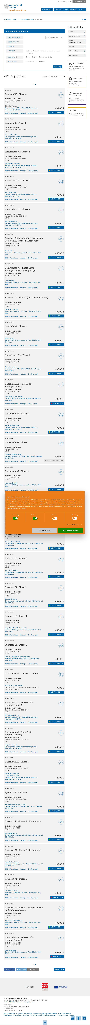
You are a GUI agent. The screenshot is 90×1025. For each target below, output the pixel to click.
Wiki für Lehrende (73, 55)
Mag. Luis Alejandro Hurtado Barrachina (17, 657)
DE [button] (68, 1)
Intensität (11, 51)
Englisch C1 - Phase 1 (15, 122)
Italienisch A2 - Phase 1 (16, 442)
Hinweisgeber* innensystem (32, 1013)
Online (28, 57)
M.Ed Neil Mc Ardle (11, 135)
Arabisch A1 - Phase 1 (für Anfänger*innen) (26, 297)
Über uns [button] (73, 9)
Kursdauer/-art (13, 42)
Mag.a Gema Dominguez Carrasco (15, 804)
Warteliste (56, 403)
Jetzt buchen (55, 112)
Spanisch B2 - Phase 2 (16, 644)
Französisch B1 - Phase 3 (17, 209)
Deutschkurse (72, 31)
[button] (58, 1)
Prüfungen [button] (59, 9)
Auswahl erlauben (44, 530)
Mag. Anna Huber (10, 192)
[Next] (35, 85)
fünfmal (30, 53)
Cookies (60, 1015)
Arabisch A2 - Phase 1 (16, 878)
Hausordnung (17, 1015)
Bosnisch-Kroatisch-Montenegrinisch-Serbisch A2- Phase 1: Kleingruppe (24, 239)
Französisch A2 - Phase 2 (17, 180)
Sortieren (45, 77)
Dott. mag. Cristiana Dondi (13, 454)
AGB (5, 1013)
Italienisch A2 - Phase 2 (17, 471)
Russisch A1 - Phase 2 (16, 558)
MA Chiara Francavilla (12, 425)
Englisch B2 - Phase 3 (16, 94)
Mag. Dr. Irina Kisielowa (12, 541)
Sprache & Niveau (14, 37)
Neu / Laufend (12, 61)
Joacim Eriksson (10, 280)
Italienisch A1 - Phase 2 (16, 413)
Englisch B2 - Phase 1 (15, 326)
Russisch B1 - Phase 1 (15, 587)
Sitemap (72, 1015)
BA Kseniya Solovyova (12, 715)
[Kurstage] (23, 113)
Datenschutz (11, 1013)
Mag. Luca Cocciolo (11, 483)
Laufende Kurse (40, 61)
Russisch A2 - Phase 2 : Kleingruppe (23, 821)
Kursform (12, 57)
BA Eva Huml (9, 338)
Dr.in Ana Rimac (10, 251)
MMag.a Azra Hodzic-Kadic (13, 920)
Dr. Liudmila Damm (11, 599)
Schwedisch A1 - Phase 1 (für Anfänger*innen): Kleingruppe (20, 269)
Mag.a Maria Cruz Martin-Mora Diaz (16, 628)
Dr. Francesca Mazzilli (12, 775)
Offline (34, 57)
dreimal (50, 51)
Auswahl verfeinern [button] (16, 31)
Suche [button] (62, 1)
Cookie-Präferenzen (73, 525)
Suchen (57, 67)
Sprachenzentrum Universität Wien (23, 19)
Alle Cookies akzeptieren (70, 530)
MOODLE (71, 46)
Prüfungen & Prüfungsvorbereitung (75, 41)
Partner (66, 1015)
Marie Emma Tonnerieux (12, 163)
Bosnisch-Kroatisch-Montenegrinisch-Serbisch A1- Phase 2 (24, 909)
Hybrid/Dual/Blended (45, 57)
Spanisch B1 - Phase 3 (16, 616)
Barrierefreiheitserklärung (49, 1013)
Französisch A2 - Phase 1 (17, 151)
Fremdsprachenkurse (74, 36)
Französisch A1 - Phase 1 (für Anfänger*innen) (19, 703)
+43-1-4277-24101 (10, 1002)
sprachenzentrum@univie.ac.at (26, 1002)
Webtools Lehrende (74, 51)
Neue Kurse (30, 61)
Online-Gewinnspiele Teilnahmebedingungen (43, 1015)
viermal (57, 51)
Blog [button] (66, 9)
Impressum (19, 1013)
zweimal (43, 51)
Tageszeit (11, 46)
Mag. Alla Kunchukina (12, 862)
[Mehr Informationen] (11, 113)
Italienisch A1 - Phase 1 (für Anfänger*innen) (18, 385)
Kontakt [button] (82, 9)
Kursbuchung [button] (47, 9)
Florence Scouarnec (11, 367)
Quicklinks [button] (78, 1)
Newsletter (26, 1015)
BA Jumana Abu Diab (11, 309)
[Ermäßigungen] (32, 113)
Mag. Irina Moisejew (11, 570)
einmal (36, 51)
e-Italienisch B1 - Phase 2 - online (21, 673)
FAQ (59, 1013)
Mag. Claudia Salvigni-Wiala (13, 396)
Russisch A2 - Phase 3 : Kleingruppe (23, 850)
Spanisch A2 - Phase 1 (16, 792)
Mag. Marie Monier (11, 221)
